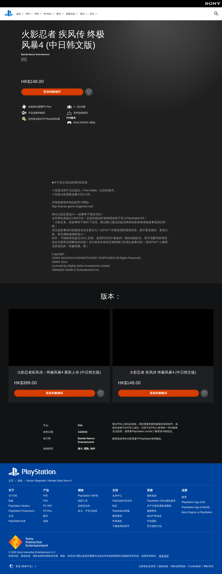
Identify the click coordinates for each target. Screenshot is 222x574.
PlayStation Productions (21, 510)
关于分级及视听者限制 (159, 505)
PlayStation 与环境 (88, 495)
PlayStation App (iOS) (193, 502)
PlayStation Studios (19, 505)
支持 (92, 13)
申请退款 (117, 521)
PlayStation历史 (17, 521)
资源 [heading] (150, 490)
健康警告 (152, 510)
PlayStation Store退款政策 (161, 500)
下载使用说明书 (120, 526)
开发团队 (152, 521)
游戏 (18, 13)
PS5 (28, 13)
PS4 (37, 13)
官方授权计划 (154, 526)
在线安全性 (84, 505)
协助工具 (83, 500)
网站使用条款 (178, 566)
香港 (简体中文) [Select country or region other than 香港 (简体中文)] (23, 566)
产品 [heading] (46, 490)
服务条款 (152, 495)
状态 (114, 505)
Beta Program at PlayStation (197, 512)
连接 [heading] (184, 490)
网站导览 (208, 566)
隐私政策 (163, 566)
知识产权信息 (154, 516)
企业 (11, 516)
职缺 (11, 500)
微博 (184, 497)
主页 (11, 480)
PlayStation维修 (121, 510)
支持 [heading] (115, 490)
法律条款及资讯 (147, 566)
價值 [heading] (81, 490)
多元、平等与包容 (87, 510)
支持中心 (117, 495)
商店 (82, 13)
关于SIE (13, 495)
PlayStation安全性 (122, 500)
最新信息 (70, 13)
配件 (59, 13)
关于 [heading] (11, 490)
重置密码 (117, 516)
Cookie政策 (195, 566)
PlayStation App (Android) (195, 507)
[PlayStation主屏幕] (9, 13)
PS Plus (47, 13)
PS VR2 (47, 505)
